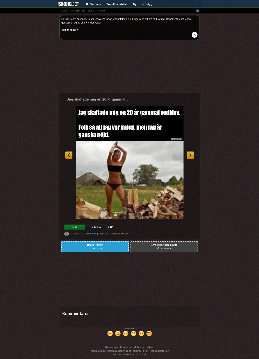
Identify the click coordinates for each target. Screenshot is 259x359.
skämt (63, 11)
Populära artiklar (117, 4)
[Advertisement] (129, 68)
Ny (134, 4)
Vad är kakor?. (70, 29)
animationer (77, 11)
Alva (93, 233)
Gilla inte (96, 227)
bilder (91, 11)
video (101, 11)
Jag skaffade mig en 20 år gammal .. (97, 99)
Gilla (74, 227)
